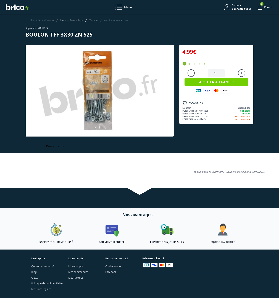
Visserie (93, 20)
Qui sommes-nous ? (42, 266)
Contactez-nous (114, 266)
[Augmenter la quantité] (241, 73)
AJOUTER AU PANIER (216, 82)
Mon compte (75, 266)
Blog (34, 272)
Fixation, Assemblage (71, 20)
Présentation (56, 146)
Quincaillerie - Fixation (42, 20)
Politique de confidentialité (47, 283)
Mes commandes (78, 272)
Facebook (111, 272)
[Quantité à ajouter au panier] (216, 73)
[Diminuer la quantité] (191, 73)
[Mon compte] (237, 7)
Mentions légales (41, 289)
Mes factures (75, 277)
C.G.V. (34, 277)
